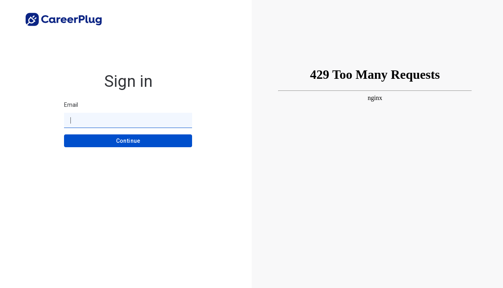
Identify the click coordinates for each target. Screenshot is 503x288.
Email (71, 105)
